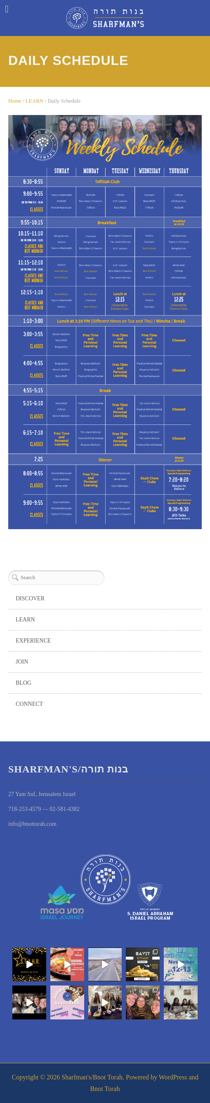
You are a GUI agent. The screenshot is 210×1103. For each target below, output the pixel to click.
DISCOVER (30, 598)
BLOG (23, 683)
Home (14, 101)
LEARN (34, 101)
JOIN (22, 662)
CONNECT (29, 704)
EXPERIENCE (33, 641)
